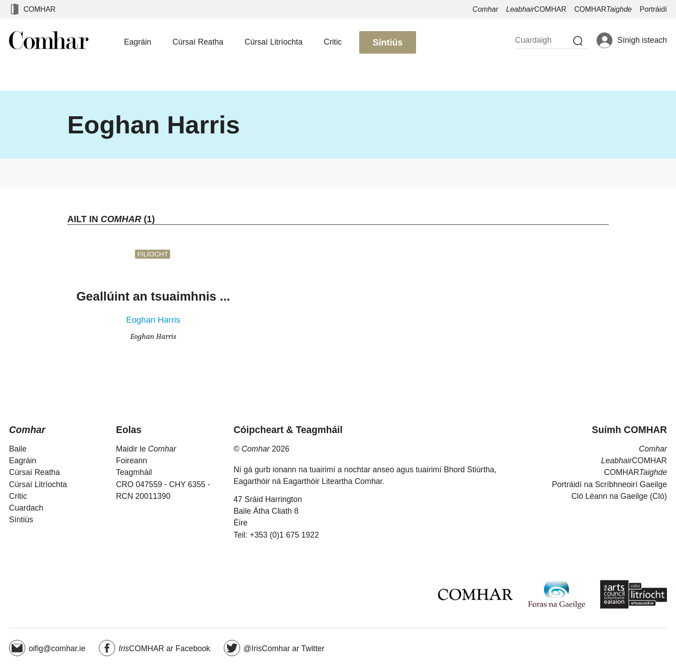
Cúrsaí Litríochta (273, 41)
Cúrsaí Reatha (197, 41)
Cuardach (26, 507)
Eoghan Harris (153, 319)
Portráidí (653, 9)
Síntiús (388, 42)
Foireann (131, 460)
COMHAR (39, 9)
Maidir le (146, 448)
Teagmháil (134, 472)
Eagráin (137, 41)
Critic (333, 41)
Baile (18, 448)
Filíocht (152, 254)
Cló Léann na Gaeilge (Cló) (619, 496)
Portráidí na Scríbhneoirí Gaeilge (609, 484)
